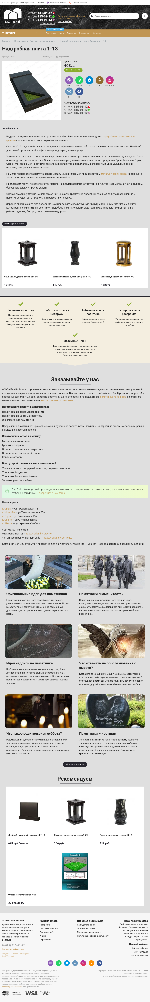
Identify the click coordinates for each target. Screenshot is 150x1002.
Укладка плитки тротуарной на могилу (25, 468)
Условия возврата (86, 929)
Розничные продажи (46, 8)
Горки (138, 160)
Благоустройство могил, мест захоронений (29, 463)
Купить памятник (10, 925)
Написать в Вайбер (56, 3)
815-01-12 (41, 13)
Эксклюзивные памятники (18, 420)
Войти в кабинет (140, 948)
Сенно (10, 164)
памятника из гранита (113, 397)
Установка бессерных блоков (19, 476)
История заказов (139, 956)
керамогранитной (59, 468)
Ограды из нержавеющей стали (21, 453)
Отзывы (40, 3)
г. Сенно (7, 520)
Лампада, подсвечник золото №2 (118, 277)
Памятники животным (98, 734)
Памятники (51, 32)
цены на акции (80, 356)
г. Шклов (7, 523)
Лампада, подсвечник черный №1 (21, 277)
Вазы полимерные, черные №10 (116, 835)
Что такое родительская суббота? (34, 734)
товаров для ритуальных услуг (65, 150)
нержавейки (63, 177)
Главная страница (10, 3)
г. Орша (6, 509)
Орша (119, 160)
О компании (84, 33)
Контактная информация (13, 949)
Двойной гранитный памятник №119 (26, 835)
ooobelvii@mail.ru (47, 23)
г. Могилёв (8, 512)
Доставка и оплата (49, 929)
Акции (61, 33)
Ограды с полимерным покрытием (23, 449)
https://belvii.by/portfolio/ (58, 538)
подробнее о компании (52, 493)
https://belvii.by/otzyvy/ (38, 533)
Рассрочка (71, 33)
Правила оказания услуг (89, 932)
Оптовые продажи (78, 3)
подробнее (129, 325)
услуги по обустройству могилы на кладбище (49, 184)
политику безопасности (12, 987)
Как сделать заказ (86, 925)
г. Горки (6, 516)
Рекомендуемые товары (14, 224)
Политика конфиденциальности (93, 936)
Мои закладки (141, 952)
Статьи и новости (75, 764)
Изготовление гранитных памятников (26, 407)
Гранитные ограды (13, 445)
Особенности (10, 128)
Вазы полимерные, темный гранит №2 (72, 277)
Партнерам (45, 940)
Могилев (128, 160)
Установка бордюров (14, 472)
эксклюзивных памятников (56, 400)
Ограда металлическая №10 (22, 895)
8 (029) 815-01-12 (13, 945)
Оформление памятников (17, 426)
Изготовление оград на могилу (21, 436)
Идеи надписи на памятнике (30, 664)
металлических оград (114, 174)
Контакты (97, 33)
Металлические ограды (16, 441)
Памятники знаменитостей (101, 594)
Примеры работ (27, 3)
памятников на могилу (48, 174)
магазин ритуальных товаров (50, 393)
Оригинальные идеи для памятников (37, 594)
